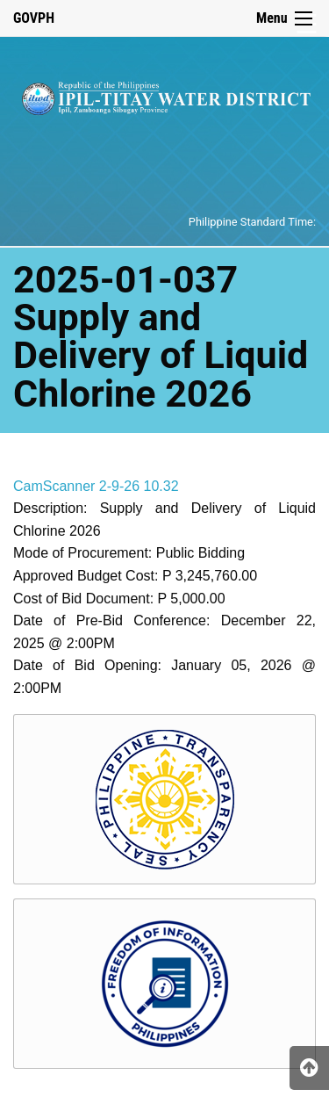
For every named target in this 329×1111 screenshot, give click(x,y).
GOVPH (33, 18)
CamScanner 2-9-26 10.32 (96, 486)
